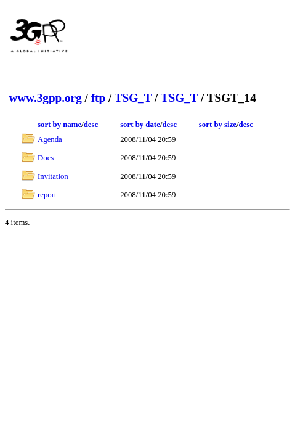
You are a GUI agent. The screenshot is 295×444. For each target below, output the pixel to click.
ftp (98, 97)
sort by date (140, 124)
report (47, 195)
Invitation (53, 176)
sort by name (59, 124)
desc (91, 124)
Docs (46, 158)
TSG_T (133, 97)
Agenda (50, 139)
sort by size (217, 124)
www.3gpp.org (45, 97)
